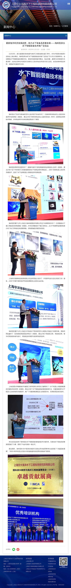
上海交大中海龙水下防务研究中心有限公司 (35, 570)
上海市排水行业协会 (52, 570)
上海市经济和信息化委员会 (52, 580)
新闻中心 (57, 26)
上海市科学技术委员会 (52, 575)
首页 (50, 26)
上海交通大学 (30, 561)
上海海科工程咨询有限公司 (33, 563)
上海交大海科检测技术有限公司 (35, 566)
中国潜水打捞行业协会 (52, 565)
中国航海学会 (52, 561)
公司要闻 (65, 26)
